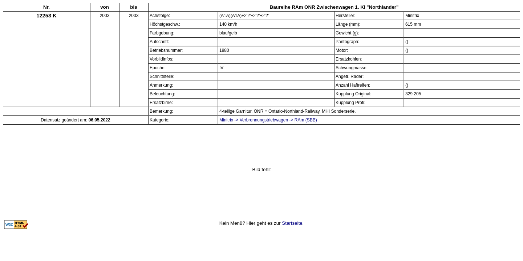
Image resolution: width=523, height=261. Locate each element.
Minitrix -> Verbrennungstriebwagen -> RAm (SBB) (268, 120)
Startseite (292, 223)
